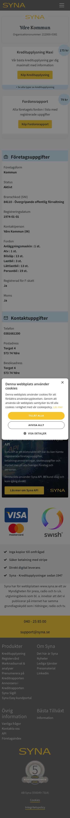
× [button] (62, 382)
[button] (35, 433)
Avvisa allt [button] (36, 425)
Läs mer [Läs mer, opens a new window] (58, 407)
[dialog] (35, 409)
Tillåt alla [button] (36, 415)
